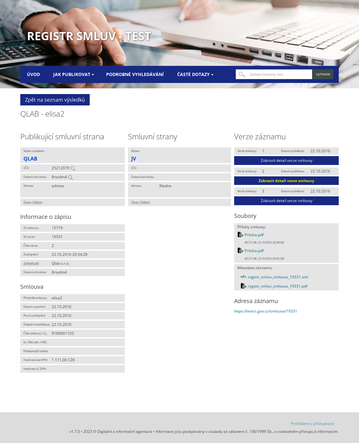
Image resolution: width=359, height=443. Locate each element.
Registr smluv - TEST (89, 36)
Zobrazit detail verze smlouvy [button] (286, 160)
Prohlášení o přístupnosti (312, 423)
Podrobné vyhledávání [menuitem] (135, 74)
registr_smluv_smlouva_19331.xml (278, 277)
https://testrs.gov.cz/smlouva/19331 (265, 311)
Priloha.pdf (254, 234)
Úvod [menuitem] (33, 74)
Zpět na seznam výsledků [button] (55, 99)
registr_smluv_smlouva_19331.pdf (277, 286)
